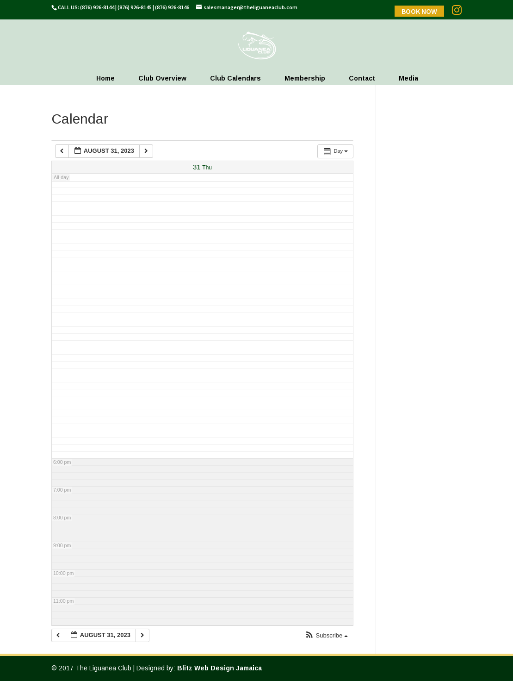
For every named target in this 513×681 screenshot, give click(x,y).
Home (105, 78)
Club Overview (162, 78)
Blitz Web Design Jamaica (219, 668)
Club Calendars (235, 78)
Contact (362, 78)
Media (408, 78)
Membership (304, 78)
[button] (326, 636)
